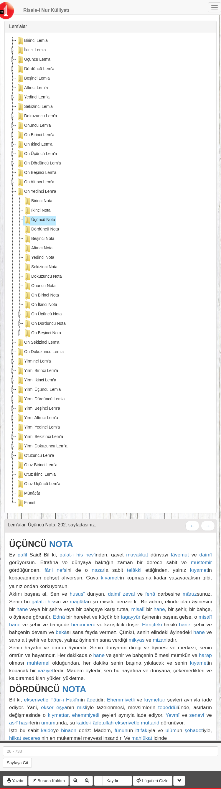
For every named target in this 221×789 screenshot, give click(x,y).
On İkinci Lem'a (34, 145)
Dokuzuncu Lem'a (37, 116)
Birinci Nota (38, 201)
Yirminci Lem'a (34, 362)
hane (22, 609)
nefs (61, 570)
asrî (13, 723)
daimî (205, 555)
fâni (48, 570)
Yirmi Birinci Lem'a (37, 371)
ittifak (141, 730)
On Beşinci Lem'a (36, 173)
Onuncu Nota (40, 286)
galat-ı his (71, 555)
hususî (77, 594)
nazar (98, 570)
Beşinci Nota (39, 239)
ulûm (171, 730)
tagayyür (130, 617)
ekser (47, 707)
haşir (24, 723)
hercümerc (83, 624)
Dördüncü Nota (41, 229)
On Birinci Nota (41, 295)
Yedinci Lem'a (33, 97)
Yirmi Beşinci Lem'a (38, 409)
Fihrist (26, 503)
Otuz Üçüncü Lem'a (38, 484)
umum (48, 723)
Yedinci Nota (39, 258)
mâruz (190, 594)
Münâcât (28, 494)
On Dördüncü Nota (45, 324)
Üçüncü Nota (39, 220)
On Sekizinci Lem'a (38, 343)
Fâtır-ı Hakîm (65, 700)
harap (205, 655)
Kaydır (112, 780)
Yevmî (173, 715)
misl (81, 707)
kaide (47, 730)
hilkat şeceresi (25, 738)
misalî (137, 609)
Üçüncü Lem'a (33, 60)
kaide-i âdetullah (94, 723)
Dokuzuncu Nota (43, 277)
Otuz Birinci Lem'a (37, 465)
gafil (22, 555)
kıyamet (199, 570)
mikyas (137, 640)
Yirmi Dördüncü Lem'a (41, 399)
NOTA (61, 544)
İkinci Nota (37, 211)
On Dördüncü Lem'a (39, 163)
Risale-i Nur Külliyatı (46, 10)
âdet (92, 700)
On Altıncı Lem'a (35, 182)
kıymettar (154, 700)
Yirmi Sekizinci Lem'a (40, 437)
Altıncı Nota (38, 248)
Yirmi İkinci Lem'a (36, 380)
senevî (196, 715)
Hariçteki (152, 624)
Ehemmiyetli (121, 700)
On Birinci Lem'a (35, 135)
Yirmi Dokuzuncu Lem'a (42, 446)
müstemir (201, 562)
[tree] (110, 272)
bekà (61, 632)
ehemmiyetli (85, 715)
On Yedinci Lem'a (36, 192)
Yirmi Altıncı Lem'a (37, 418)
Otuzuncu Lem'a (35, 456)
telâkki (134, 570)
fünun (121, 730)
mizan (159, 640)
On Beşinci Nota (42, 333)
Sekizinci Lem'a (35, 107)
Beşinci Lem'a (33, 79)
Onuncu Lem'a (34, 126)
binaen (68, 730)
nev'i (90, 555)
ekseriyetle (36, 700)
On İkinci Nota (40, 305)
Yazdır (15, 780)
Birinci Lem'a (32, 41)
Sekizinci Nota (40, 267)
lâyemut (180, 555)
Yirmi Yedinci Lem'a (38, 428)
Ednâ (59, 617)
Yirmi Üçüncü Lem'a (39, 390)
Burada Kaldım (48, 780)
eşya (61, 707)
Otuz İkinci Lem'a (36, 475)
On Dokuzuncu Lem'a (40, 352)
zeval (129, 594)
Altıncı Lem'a (32, 88)
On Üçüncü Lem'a (37, 154)
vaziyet (46, 670)
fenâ (150, 594)
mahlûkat (141, 738)
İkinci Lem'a (31, 50)
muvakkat (137, 555)
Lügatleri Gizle (152, 780)
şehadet (194, 730)
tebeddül (168, 707)
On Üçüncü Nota (43, 314)
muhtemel (38, 663)
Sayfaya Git (17, 762)
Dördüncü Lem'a (35, 69)
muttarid (150, 723)
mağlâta (79, 601)
